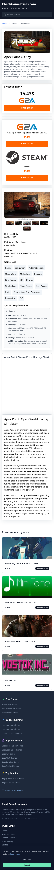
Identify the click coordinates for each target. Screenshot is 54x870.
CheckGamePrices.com (19, 4)
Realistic (38, 274)
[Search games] (27, 14)
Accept (27, 865)
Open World (10, 274)
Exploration (10, 298)
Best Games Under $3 (11, 729)
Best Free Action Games (11, 708)
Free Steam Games (9, 704)
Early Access (41, 286)
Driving (29, 280)
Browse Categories (9, 838)
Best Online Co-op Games (12, 746)
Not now (27, 859)
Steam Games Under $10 (12, 733)
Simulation (20, 268)
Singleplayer (11, 286)
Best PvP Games (8, 754)
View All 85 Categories (14, 790)
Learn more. (15, 854)
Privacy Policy (7, 841)
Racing (8, 268)
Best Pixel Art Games (10, 766)
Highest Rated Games (11, 782)
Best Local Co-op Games (12, 750)
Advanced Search (19, 8)
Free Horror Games (10, 712)
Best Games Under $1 (11, 725)
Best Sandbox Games (10, 762)
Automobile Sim (36, 268)
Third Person (26, 286)
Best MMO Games (9, 758)
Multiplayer (25, 274)
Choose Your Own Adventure (27, 292)
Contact (5, 845)
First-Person (10, 280)
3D (21, 280)
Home (5, 8)
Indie (7, 292)
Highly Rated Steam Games (13, 778)
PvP (21, 298)
